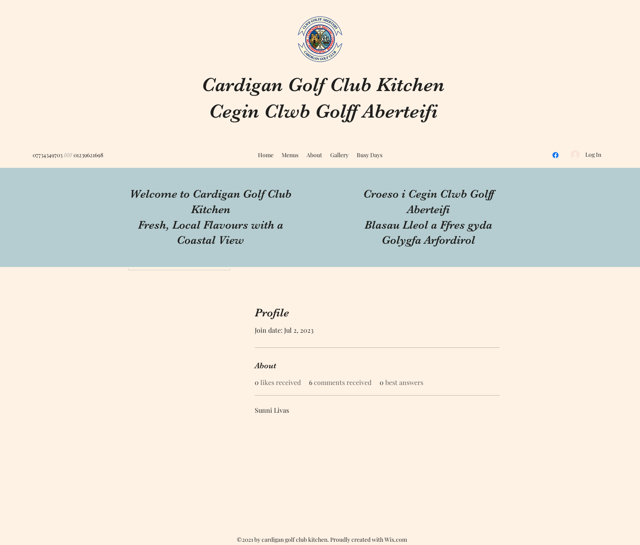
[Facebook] (555, 155)
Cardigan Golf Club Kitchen (323, 84)
